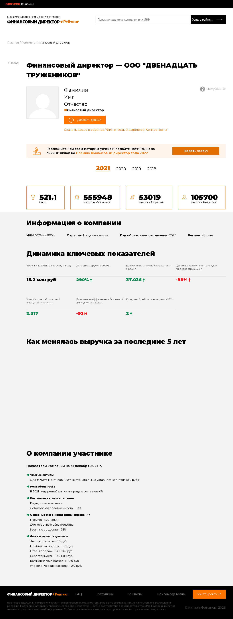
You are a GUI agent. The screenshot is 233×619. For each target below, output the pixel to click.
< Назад (13, 63)
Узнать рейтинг (202, 19)
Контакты (135, 594)
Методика (104, 594)
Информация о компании (73, 223)
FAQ (78, 594)
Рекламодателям (171, 594)
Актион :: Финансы (19, 4)
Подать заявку (196, 151)
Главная (13, 42)
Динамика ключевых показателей (90, 253)
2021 (103, 168)
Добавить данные (88, 119)
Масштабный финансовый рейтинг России (33, 16)
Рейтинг (27, 42)
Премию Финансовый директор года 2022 (112, 153)
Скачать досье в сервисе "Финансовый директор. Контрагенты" (116, 129)
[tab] (126, 197)
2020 (121, 168)
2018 (151, 168)
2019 (136, 168)
